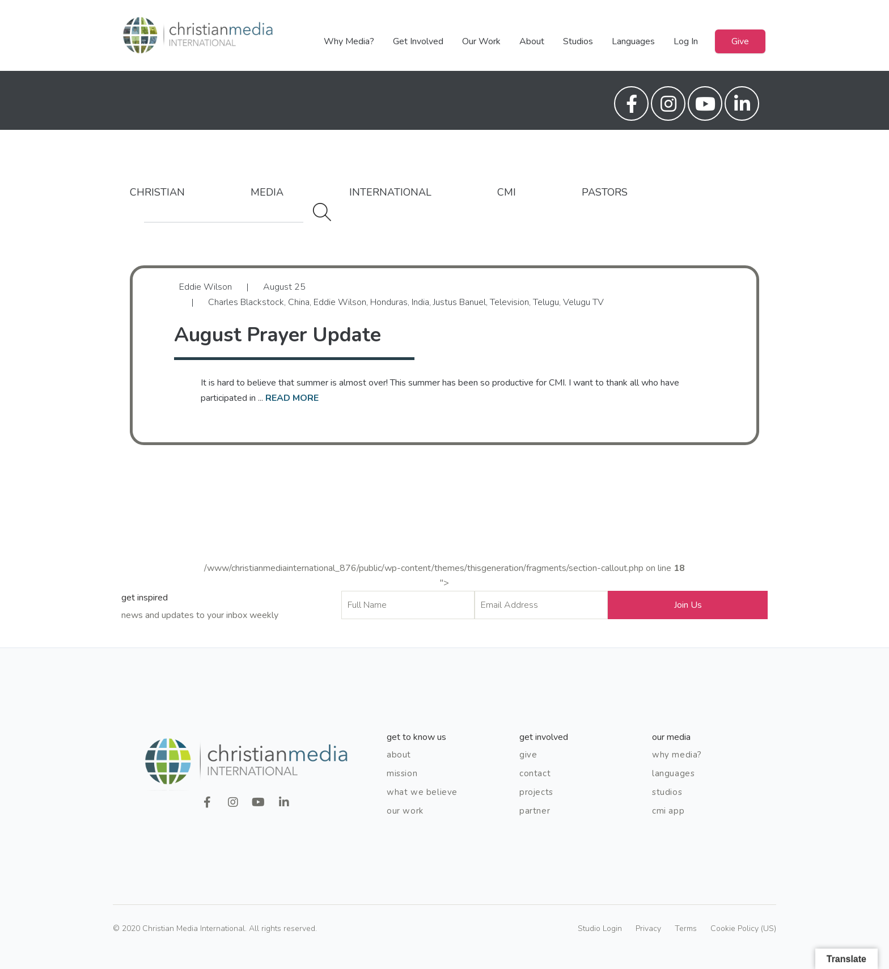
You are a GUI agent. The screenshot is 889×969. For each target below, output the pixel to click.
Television (509, 302)
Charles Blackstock (246, 302)
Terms (686, 928)
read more (292, 398)
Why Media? (349, 41)
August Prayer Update (277, 334)
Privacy (648, 928)
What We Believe (422, 792)
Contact (535, 773)
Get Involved (418, 41)
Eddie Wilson (340, 302)
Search (322, 212)
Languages (633, 41)
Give (740, 41)
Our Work (481, 41)
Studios (578, 41)
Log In (686, 41)
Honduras (389, 302)
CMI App (668, 810)
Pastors (605, 192)
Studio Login (600, 928)
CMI (506, 192)
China (299, 302)
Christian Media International (197, 35)
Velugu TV (583, 302)
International (390, 192)
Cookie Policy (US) (743, 928)
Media (267, 192)
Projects (536, 792)
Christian (157, 192)
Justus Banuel (459, 302)
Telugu (546, 302)
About (531, 41)
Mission (402, 773)
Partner (534, 810)
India (420, 302)
